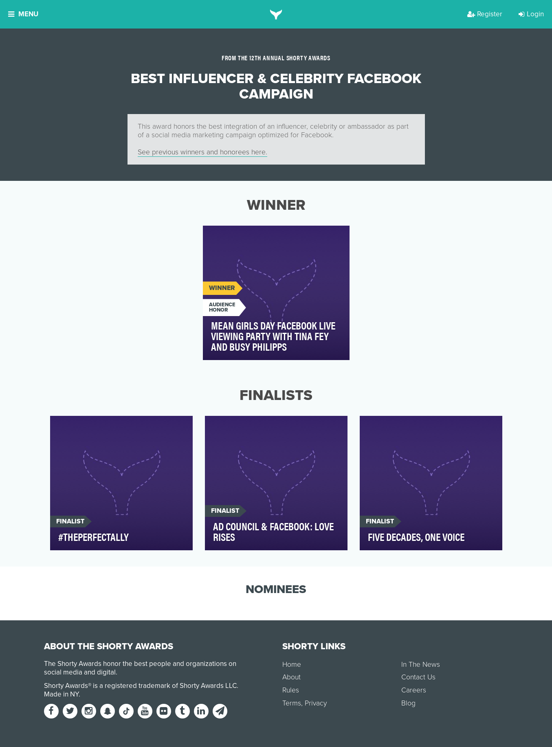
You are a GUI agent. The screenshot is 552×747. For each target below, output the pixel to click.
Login (531, 14)
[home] (276, 14)
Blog (408, 703)
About (291, 677)
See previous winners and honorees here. (202, 152)
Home (291, 664)
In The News (420, 664)
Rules (290, 690)
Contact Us (418, 677)
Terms (291, 703)
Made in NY (61, 694)
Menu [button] (23, 14)
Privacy (316, 703)
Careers (413, 690)
